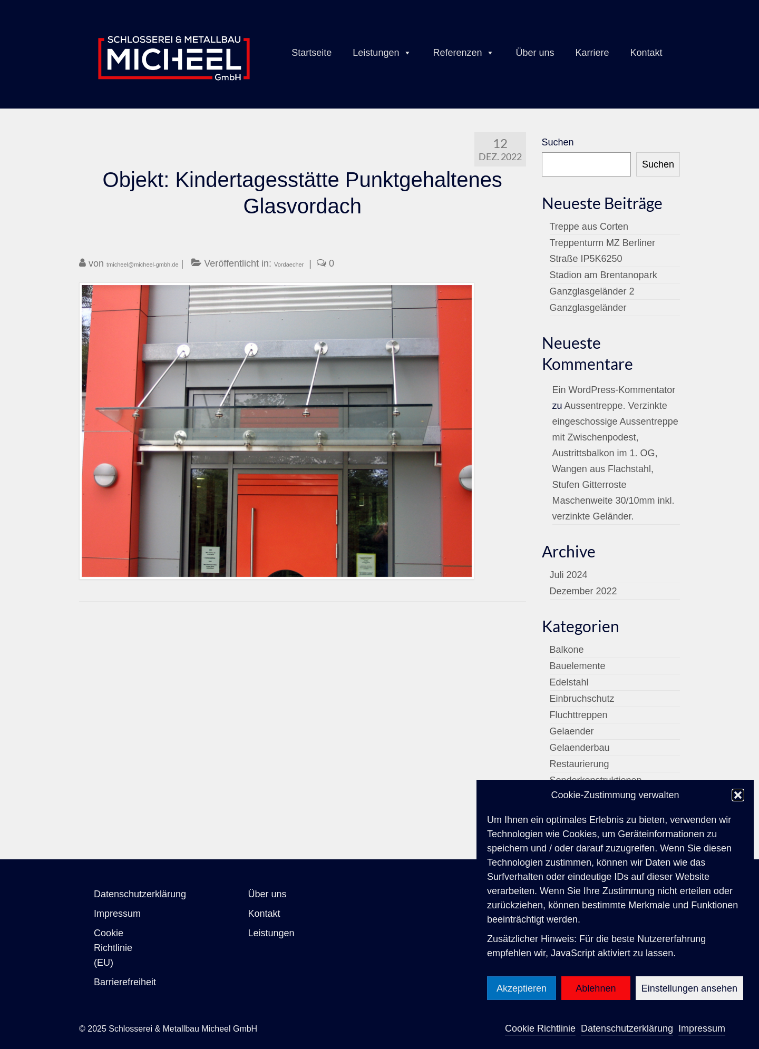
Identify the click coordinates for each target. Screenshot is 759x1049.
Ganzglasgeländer (588, 307)
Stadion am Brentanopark (603, 275)
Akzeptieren (522, 988)
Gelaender (572, 731)
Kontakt (646, 52)
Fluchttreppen (579, 715)
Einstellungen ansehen (689, 988)
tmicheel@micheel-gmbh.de (142, 264)
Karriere (592, 52)
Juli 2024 (569, 575)
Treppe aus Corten (589, 226)
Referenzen (463, 52)
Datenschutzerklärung (627, 1028)
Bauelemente (578, 666)
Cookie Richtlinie (540, 1028)
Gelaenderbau (580, 747)
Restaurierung (579, 764)
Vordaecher (289, 264)
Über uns (534, 52)
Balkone (567, 649)
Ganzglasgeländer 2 (592, 291)
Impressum (701, 1028)
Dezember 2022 (583, 591)
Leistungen (382, 52)
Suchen (558, 142)
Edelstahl (569, 682)
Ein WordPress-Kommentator (614, 390)
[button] (738, 795)
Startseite (311, 52)
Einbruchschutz (582, 698)
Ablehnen (596, 988)
